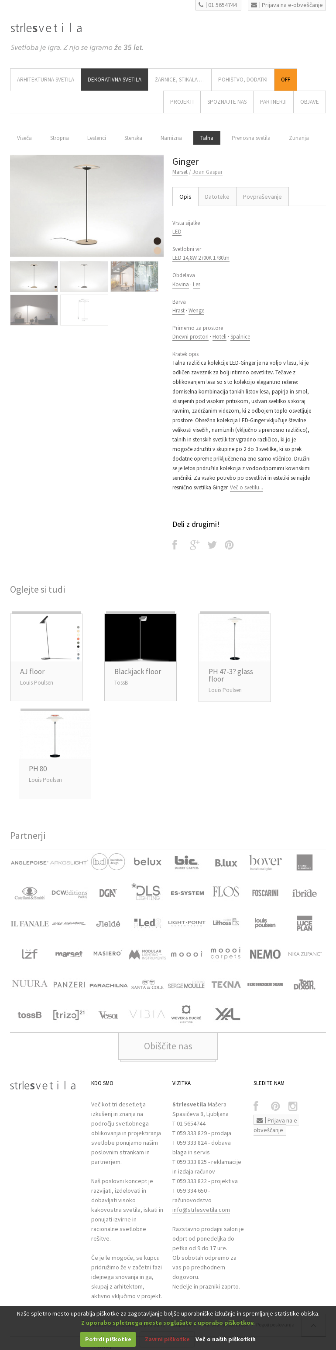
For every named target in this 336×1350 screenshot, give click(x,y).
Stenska (133, 138)
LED (177, 231)
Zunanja (299, 138)
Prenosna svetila (251, 138)
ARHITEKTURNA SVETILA (45, 79)
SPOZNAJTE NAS (227, 101)
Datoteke (217, 196)
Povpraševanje (262, 196)
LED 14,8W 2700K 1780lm (201, 257)
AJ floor (32, 671)
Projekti (182, 101)
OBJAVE (309, 101)
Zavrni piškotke (167, 1339)
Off (285, 79)
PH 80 (38, 768)
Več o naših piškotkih (225, 1339)
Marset (180, 172)
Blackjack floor (137, 671)
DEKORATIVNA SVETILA (114, 79)
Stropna (59, 138)
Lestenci (96, 138)
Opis (185, 196)
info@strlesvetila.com (201, 1210)
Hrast (178, 310)
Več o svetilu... (246, 487)
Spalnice (240, 336)
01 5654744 (218, 5)
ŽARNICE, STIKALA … (180, 79)
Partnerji (273, 101)
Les (196, 284)
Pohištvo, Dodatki (242, 79)
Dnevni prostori (190, 336)
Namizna (171, 138)
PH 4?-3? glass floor (231, 675)
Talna (206, 138)
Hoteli (219, 336)
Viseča (24, 138)
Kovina (180, 284)
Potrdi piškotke (108, 1339)
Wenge (196, 310)
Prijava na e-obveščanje (287, 5)
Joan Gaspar (207, 172)
